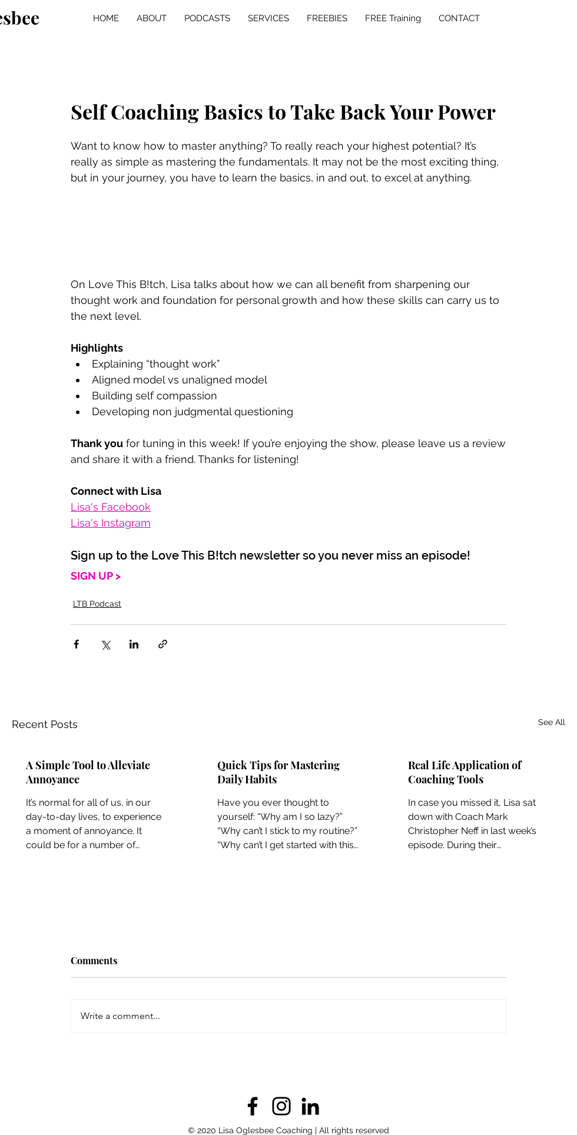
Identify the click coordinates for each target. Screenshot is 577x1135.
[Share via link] (162, 644)
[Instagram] (281, 1106)
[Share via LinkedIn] (134, 644)
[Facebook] (252, 1106)
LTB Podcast (97, 603)
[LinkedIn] (310, 1106)
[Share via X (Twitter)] (105, 644)
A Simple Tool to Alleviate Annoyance (88, 772)
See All (551, 722)
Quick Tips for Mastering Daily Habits (278, 772)
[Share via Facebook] (76, 644)
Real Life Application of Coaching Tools (464, 772)
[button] (207, 18)
